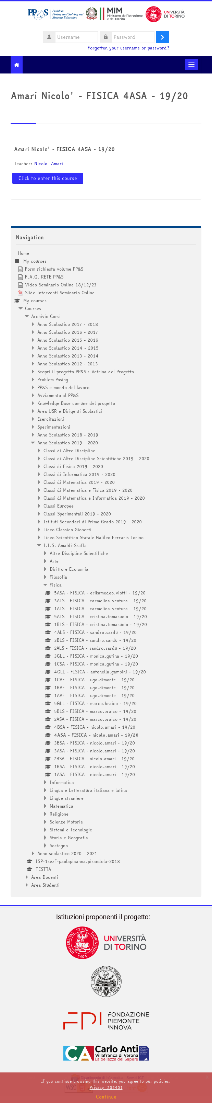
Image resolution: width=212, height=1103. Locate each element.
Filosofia (58, 576)
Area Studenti (45, 885)
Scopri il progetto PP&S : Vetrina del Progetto (85, 371)
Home (23, 253)
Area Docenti (44, 877)
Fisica (56, 584)
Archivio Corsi (46, 316)
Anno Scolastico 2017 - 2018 (67, 324)
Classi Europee (58, 505)
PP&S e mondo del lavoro (63, 387)
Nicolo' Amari (48, 163)
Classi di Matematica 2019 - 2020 (79, 482)
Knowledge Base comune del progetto (76, 403)
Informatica (62, 782)
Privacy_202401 (106, 1087)
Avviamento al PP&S (57, 395)
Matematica (61, 806)
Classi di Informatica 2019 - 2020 (79, 474)
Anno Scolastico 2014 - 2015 (68, 347)
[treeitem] (106, 569)
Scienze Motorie (66, 821)
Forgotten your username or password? (128, 48)
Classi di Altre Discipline (69, 450)
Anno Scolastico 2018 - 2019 (67, 434)
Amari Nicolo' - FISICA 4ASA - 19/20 (64, 149)
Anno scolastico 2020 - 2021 (67, 853)
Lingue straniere (67, 798)
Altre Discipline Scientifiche (79, 553)
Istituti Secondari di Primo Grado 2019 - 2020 (92, 521)
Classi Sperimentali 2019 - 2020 (77, 513)
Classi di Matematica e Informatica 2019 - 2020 (94, 497)
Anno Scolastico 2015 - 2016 (67, 340)
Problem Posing (52, 379)
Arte (54, 561)
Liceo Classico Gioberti (67, 529)
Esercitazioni (50, 419)
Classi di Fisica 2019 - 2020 (73, 466)
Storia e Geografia (69, 837)
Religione (59, 813)
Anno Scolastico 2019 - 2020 (67, 442)
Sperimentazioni (53, 426)
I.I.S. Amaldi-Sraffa (65, 545)
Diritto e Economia (69, 569)
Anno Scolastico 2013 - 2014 (68, 355)
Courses (33, 308)
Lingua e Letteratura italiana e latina (88, 790)
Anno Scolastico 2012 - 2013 (67, 363)
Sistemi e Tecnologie (71, 829)
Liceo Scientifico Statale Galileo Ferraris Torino (93, 537)
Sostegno (59, 845)
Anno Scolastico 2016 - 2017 (67, 332)
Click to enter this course (47, 178)
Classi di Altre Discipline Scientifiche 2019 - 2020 (96, 458)
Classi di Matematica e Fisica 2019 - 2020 (88, 490)
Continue (106, 1097)
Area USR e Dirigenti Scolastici (69, 411)
